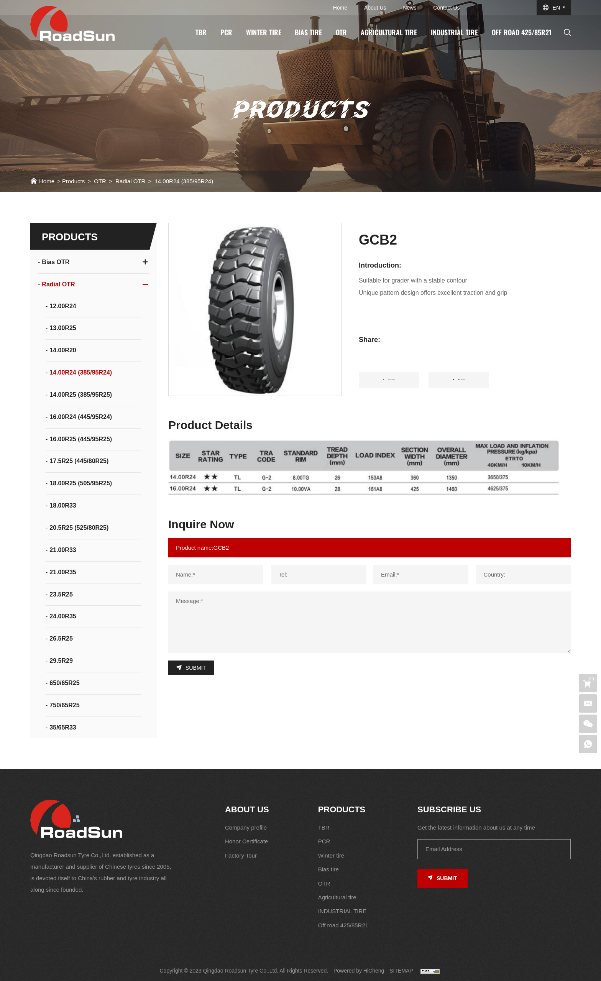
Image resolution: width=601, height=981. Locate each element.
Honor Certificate (246, 841)
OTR (341, 32)
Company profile (246, 827)
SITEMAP (401, 971)
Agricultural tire (389, 32)
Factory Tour (241, 855)
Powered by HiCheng (358, 971)
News (409, 8)
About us (375, 8)
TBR (201, 32)
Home (340, 8)
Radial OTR (130, 181)
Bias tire (308, 32)
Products (73, 181)
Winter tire (263, 32)
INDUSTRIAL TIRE (454, 32)
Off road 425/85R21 (522, 32)
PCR (226, 32)
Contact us (446, 8)
